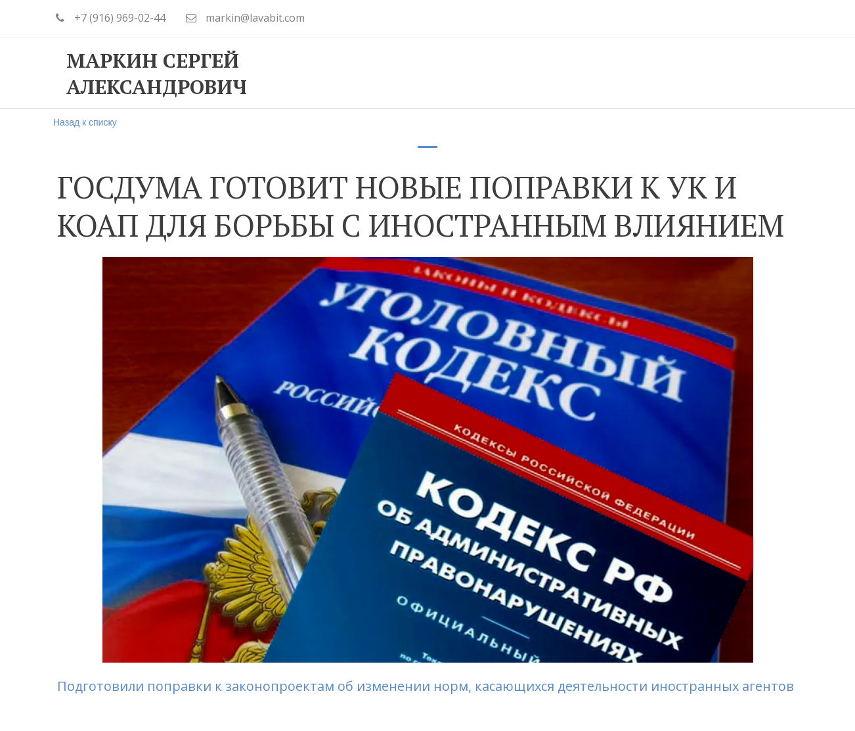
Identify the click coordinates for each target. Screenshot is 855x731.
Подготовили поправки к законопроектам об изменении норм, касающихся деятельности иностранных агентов (427, 686)
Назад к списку (85, 122)
